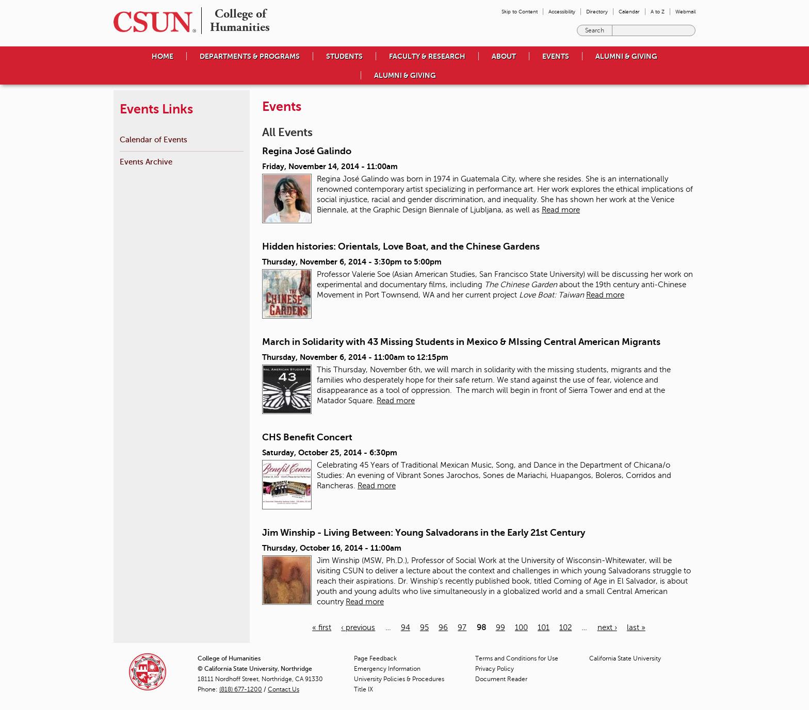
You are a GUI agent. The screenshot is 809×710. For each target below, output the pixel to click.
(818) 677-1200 (240, 689)
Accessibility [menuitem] (561, 11)
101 (543, 627)
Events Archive (146, 161)
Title (363, 689)
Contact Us (283, 689)
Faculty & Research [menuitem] (427, 56)
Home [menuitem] (162, 56)
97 (462, 627)
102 (565, 627)
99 (500, 627)
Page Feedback (375, 658)
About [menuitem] (504, 56)
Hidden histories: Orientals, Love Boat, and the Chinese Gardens (401, 246)
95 (424, 627)
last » (636, 627)
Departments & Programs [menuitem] (250, 56)
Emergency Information (387, 668)
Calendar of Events (153, 139)
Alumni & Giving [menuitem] (626, 56)
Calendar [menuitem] (629, 11)
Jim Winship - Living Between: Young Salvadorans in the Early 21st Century (423, 532)
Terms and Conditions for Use (516, 658)
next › (607, 627)
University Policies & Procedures (399, 679)
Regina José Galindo (306, 151)
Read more (561, 210)
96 (443, 627)
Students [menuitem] (344, 56)
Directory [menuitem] (597, 11)
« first (321, 627)
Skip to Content (519, 11)
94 (405, 627)
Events (555, 56)
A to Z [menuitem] (658, 11)
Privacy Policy (494, 668)
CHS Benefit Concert (307, 437)
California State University (625, 658)
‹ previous (358, 627)
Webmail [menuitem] (685, 11)
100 (521, 627)
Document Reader (501, 679)
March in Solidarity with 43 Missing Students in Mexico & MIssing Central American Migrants (461, 342)
